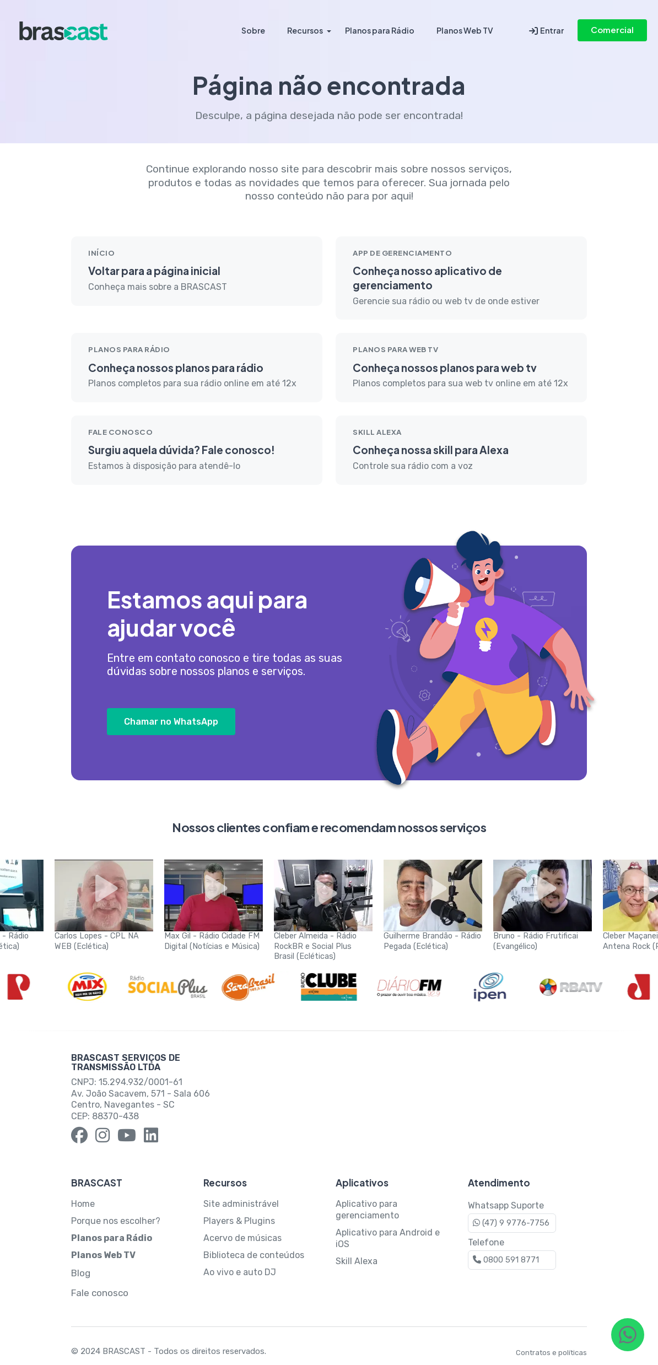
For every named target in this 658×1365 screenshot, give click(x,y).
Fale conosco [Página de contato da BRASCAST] (99, 1292)
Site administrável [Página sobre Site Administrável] (241, 1204)
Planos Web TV (464, 30)
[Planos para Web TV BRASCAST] (103, 1255)
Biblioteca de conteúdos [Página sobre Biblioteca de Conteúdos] (253, 1255)
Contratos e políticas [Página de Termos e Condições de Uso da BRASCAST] (551, 1352)
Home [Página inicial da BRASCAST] (83, 1204)
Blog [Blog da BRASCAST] (80, 1272)
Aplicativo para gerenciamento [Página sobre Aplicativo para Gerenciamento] (367, 1210)
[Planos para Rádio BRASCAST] (111, 1238)
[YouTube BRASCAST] (126, 1136)
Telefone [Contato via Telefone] (512, 1253)
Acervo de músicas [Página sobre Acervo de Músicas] (242, 1238)
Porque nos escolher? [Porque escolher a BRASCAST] (115, 1221)
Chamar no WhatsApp (171, 721)
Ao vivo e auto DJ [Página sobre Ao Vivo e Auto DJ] (239, 1272)
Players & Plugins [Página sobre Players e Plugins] (239, 1221)
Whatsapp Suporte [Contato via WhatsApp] (512, 1216)
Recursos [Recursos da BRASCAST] (305, 30)
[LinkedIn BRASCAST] (151, 1136)
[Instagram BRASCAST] (102, 1136)
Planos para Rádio (379, 30)
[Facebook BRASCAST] (79, 1136)
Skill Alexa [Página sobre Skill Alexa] (356, 1261)
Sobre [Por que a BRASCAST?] (253, 30)
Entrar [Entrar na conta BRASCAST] (546, 31)
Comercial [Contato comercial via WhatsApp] (612, 29)
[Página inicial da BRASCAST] (63, 30)
